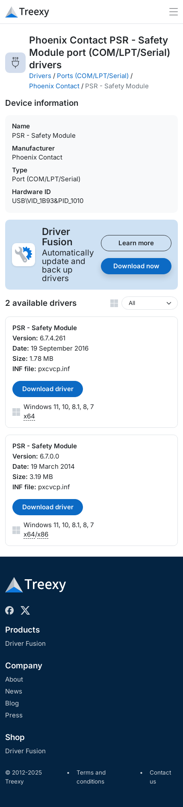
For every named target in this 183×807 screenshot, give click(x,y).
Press (14, 715)
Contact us (160, 777)
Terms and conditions (91, 777)
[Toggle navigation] (173, 11)
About (14, 679)
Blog (12, 703)
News (13, 691)
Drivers (40, 76)
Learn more (136, 243)
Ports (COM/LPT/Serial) (93, 76)
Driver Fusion (25, 643)
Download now (136, 266)
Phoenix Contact (54, 86)
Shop (15, 737)
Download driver (48, 389)
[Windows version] (149, 303)
